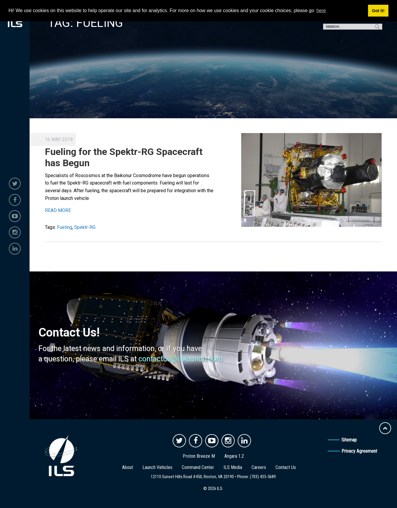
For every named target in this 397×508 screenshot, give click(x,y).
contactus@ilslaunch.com (180, 359)
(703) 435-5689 (263, 476)
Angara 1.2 (234, 456)
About (127, 467)
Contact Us (286, 467)
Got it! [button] (378, 10)
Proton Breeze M (199, 456)
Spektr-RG (84, 227)
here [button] (321, 10)
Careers (259, 467)
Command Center (198, 467)
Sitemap (349, 440)
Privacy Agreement (359, 451)
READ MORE (58, 210)
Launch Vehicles (157, 467)
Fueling (64, 227)
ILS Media (232, 467)
